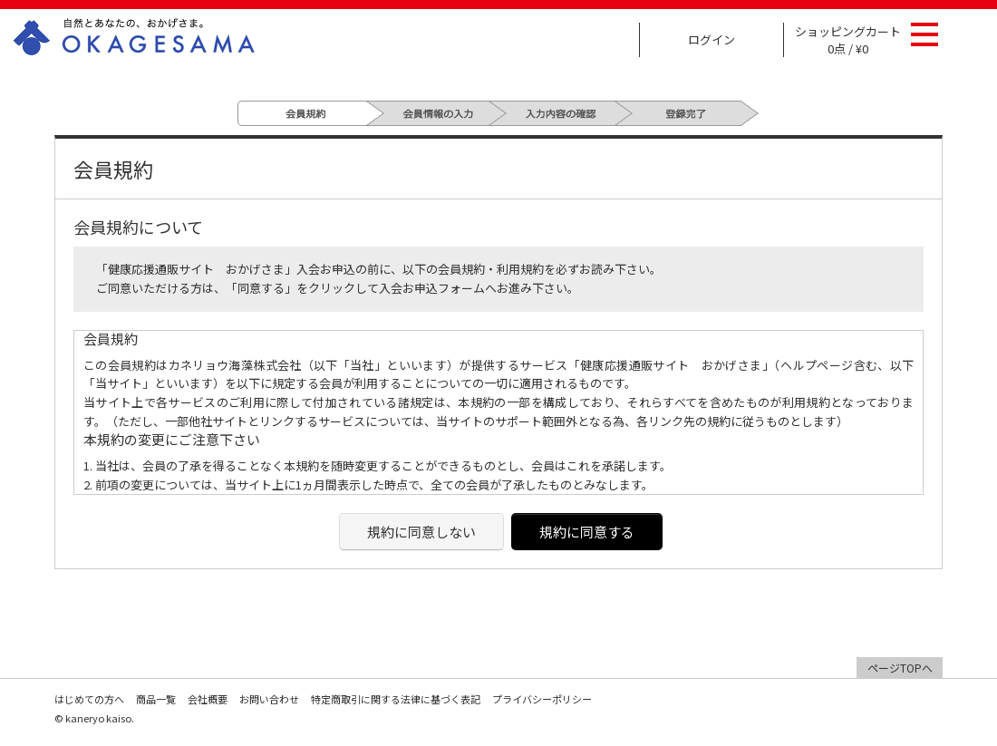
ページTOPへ (900, 667)
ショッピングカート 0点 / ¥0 (848, 40)
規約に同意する (586, 531)
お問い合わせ (269, 699)
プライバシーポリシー (542, 699)
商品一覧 (156, 699)
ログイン (711, 39)
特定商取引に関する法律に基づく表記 (395, 699)
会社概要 (207, 699)
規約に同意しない (421, 531)
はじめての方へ (89, 699)
